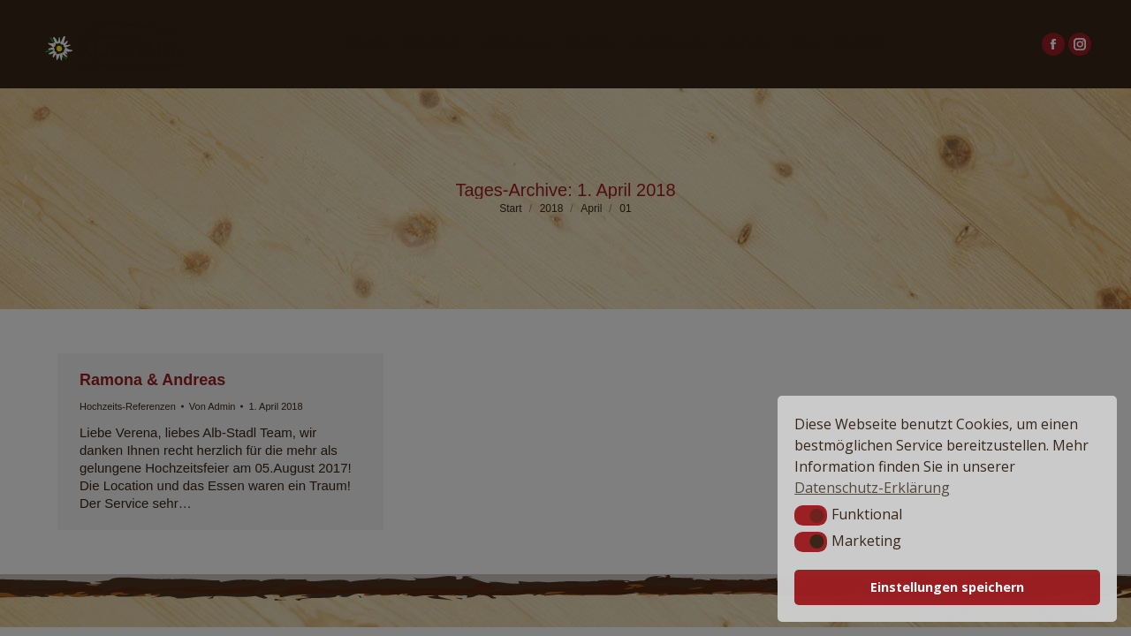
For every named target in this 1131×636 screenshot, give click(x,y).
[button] (810, 515)
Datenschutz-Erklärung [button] (872, 487)
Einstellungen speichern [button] (947, 587)
